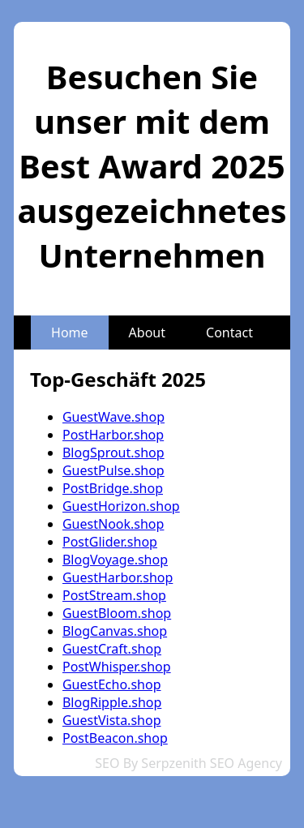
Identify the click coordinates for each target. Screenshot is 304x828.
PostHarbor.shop (113, 435)
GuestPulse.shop (113, 470)
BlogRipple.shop (111, 702)
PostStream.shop (114, 595)
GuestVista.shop (111, 720)
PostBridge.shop (112, 488)
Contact (229, 332)
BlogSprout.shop (113, 452)
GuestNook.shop (113, 524)
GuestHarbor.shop (117, 577)
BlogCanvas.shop (114, 631)
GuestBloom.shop (116, 613)
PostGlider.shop (109, 542)
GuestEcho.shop (111, 684)
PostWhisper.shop (116, 667)
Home (69, 332)
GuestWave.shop (113, 417)
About (147, 332)
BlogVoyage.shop (115, 559)
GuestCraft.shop (111, 649)
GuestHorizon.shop (121, 506)
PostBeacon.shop (115, 738)
